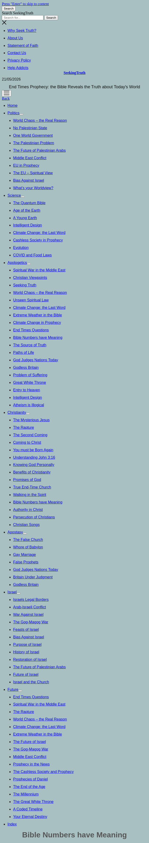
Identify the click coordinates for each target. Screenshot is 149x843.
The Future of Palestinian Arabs (39, 150)
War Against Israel (28, 615)
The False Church (28, 540)
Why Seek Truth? (22, 31)
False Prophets (25, 562)
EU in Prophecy (26, 165)
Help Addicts (18, 68)
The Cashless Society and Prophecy (43, 772)
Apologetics (17, 263)
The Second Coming (30, 435)
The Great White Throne (33, 802)
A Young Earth (25, 218)
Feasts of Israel (26, 630)
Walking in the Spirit (29, 495)
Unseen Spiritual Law (31, 300)
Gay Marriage (24, 555)
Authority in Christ (28, 510)
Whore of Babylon (28, 547)
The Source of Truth (29, 345)
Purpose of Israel (27, 645)
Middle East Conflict (29, 158)
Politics (13, 113)
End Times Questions (31, 330)
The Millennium (25, 794)
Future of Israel (25, 675)
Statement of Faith (23, 46)
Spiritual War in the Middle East (39, 270)
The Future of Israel (29, 742)
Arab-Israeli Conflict (29, 607)
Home (13, 105)
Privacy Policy (19, 60)
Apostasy (15, 532)
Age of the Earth (26, 210)
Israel (12, 592)
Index (12, 824)
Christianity (17, 412)
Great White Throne (29, 383)
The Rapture (23, 427)
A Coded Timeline (27, 809)
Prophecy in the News (31, 764)
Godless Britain (26, 368)
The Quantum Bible (29, 203)
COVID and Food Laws (32, 255)
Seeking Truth (24, 285)
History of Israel (26, 652)
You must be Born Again (33, 450)
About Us (15, 38)
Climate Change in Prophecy (37, 323)
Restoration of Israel (30, 660)
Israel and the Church (31, 682)
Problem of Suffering (30, 375)
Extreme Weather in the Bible (37, 315)
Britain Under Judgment (33, 577)
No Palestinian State (30, 128)
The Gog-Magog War (30, 622)
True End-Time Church (32, 487)
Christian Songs (26, 525)
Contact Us (17, 53)
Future (13, 689)
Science (14, 195)
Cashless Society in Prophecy (38, 240)
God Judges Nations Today (35, 360)
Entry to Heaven (26, 390)
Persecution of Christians (34, 517)
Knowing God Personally (33, 465)
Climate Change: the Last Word (39, 233)
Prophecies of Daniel (30, 779)
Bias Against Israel (28, 180)
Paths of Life (23, 353)
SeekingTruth (74, 73)
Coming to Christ (27, 442)
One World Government (33, 135)
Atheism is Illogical (28, 405)
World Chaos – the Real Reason (40, 120)
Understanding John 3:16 (34, 457)
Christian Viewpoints (30, 278)
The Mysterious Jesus (31, 420)
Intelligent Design (27, 225)
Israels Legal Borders (31, 600)
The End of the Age (29, 787)
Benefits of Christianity (31, 472)
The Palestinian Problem (33, 143)
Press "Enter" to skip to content (25, 4)
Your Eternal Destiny (30, 817)
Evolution (21, 248)
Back (6, 98)
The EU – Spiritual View (33, 173)
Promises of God (27, 480)
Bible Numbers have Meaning (37, 338)
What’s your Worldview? (33, 188)
